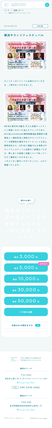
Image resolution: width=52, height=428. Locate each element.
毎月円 (26, 256)
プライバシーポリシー (14, 418)
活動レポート (19, 10)
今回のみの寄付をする (22, 325)
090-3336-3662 (30, 387)
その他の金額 (26, 312)
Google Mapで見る (27, 382)
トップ (6, 10)
